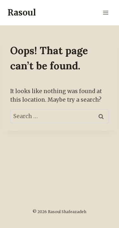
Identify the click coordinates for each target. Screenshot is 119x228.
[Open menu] (105, 12)
